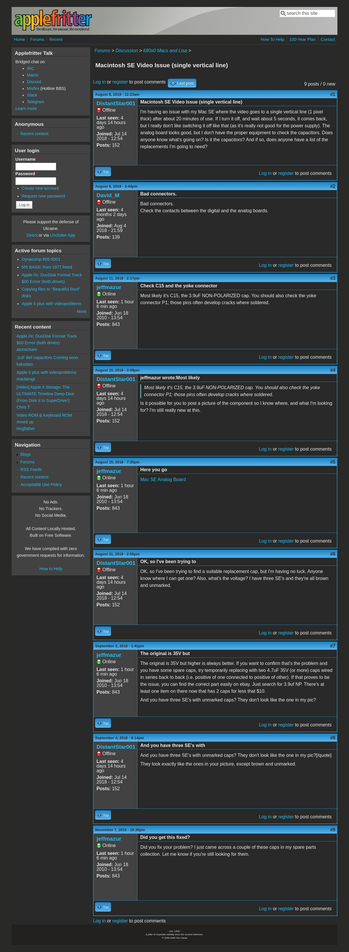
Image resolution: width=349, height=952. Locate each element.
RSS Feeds (31, 469)
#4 (332, 370)
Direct (32, 235)
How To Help (272, 39)
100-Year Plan (302, 39)
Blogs (25, 454)
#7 (332, 645)
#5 (332, 462)
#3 (332, 278)
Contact (328, 39)
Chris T (23, 407)
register (120, 81)
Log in (99, 81)
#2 (332, 186)
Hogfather (26, 428)
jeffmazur (109, 287)
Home (19, 39)
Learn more (26, 108)
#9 (332, 829)
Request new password (43, 196)
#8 (332, 737)
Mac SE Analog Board (163, 479)
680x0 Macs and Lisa (165, 50)
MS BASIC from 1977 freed (47, 267)
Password (26, 173)
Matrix (32, 75)
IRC (30, 68)
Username (26, 159)
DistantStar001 (116, 103)
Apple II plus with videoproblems (51, 303)
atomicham (27, 349)
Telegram (35, 101)
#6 (332, 554)
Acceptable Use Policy (41, 484)
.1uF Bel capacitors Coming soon (47, 357)
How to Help (50, 568)
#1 (332, 94)
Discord (34, 81)
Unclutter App (62, 235)
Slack (32, 95)
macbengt (26, 379)
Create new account (40, 188)
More (81, 311)
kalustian (25, 364)
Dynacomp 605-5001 (41, 259)
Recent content (34, 133)
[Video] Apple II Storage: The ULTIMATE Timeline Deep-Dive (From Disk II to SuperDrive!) (45, 394)
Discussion (127, 50)
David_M (108, 195)
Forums (37, 39)
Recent (56, 39)
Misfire (33, 88)
